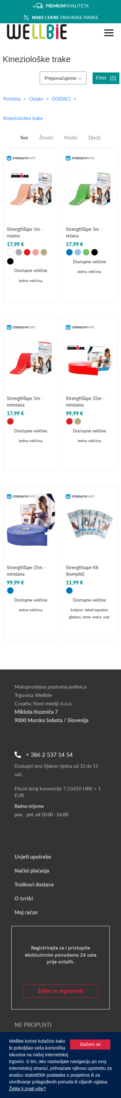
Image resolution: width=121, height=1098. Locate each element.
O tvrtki (24, 898)
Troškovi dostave (34, 884)
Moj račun (26, 912)
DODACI (62, 99)
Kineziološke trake (23, 118)
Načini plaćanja (32, 870)
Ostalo (37, 99)
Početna (11, 99)
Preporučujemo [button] (63, 78)
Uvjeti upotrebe (33, 856)
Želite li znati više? (27, 1088)
